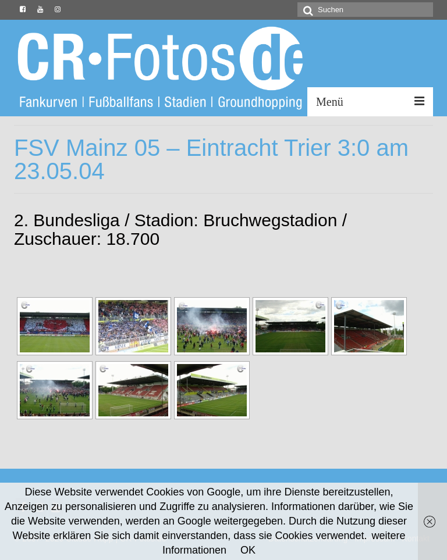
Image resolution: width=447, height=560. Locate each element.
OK (248, 550)
